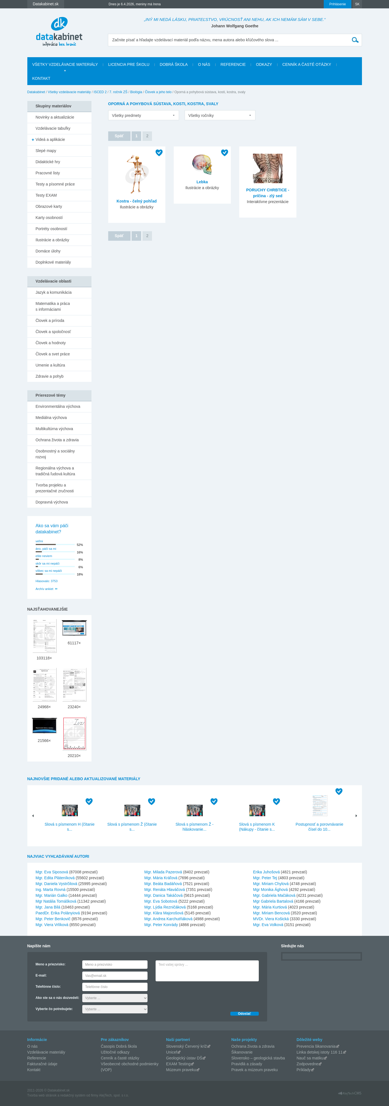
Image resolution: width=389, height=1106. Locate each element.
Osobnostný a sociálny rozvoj (55, 454)
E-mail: (41, 975)
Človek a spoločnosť (53, 331)
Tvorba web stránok (42, 1095)
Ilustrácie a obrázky (52, 240)
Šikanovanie (242, 1052)
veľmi (39, 541)
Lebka (202, 182)
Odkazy (264, 64)
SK (357, 4)
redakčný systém (72, 1095)
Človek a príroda (50, 320)
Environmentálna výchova (58, 406)
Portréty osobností (51, 228)
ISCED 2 (100, 92)
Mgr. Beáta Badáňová (163, 883)
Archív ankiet (45, 589)
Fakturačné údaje (42, 1064)
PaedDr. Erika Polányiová (58, 913)
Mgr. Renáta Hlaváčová (164, 889)
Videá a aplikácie (50, 139)
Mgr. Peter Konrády (161, 924)
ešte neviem (44, 556)
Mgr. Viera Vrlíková (52, 924)
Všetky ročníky (201, 115)
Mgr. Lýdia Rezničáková (165, 907)
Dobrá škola (174, 64)
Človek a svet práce (53, 354)
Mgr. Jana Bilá (48, 907)
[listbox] (143, 115)
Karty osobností (49, 217)
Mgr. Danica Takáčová (163, 895)
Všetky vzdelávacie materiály (65, 64)
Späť (119, 136)
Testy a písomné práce (55, 184)
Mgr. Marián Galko (51, 895)
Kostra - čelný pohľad (137, 201)
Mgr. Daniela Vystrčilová (57, 883)
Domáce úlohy (48, 251)
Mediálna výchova (51, 417)
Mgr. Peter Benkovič (53, 919)
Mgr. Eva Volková (268, 924)
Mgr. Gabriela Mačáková (274, 895)
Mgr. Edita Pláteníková (55, 878)
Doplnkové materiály (53, 262)
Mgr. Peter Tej (265, 878)
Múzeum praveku (181, 1070)
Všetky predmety (126, 115)
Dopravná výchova (52, 502)
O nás (204, 64)
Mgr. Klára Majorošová (163, 913)
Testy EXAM (46, 195)
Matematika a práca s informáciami (53, 306)
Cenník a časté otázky (306, 64)
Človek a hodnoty (51, 343)
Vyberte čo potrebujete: (54, 1009)
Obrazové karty (49, 206)
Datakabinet (36, 92)
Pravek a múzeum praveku (254, 1070)
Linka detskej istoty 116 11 (320, 1052)
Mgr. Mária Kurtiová (270, 907)
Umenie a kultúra (50, 365)
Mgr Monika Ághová (270, 889)
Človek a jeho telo (158, 92)
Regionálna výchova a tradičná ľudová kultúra (55, 471)
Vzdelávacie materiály (46, 1052)
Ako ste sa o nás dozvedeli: (57, 998)
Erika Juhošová (266, 872)
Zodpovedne (307, 1064)
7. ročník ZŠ (118, 92)
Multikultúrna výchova (54, 429)
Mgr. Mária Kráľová (160, 878)
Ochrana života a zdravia (57, 440)
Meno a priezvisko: (51, 964)
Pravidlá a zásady (246, 1064)
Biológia (136, 92)
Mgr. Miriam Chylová (271, 883)
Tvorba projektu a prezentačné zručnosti (55, 488)
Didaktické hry (48, 162)
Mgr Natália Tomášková (56, 901)
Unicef (171, 1052)
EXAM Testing (178, 1064)
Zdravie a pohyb (50, 376)
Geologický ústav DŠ (184, 1058)
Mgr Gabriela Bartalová (273, 901)
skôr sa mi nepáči (48, 563)
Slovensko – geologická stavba (258, 1058)
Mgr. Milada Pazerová (163, 872)
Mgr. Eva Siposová (52, 872)
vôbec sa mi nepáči (49, 570)
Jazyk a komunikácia (54, 292)
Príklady (304, 1070)
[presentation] (198, 995)
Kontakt (41, 78)
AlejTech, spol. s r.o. (114, 1095)
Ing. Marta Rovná (51, 889)
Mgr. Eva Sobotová (160, 901)
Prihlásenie (337, 4)
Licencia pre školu (128, 64)
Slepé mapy (46, 150)
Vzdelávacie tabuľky (53, 128)
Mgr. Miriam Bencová (271, 913)
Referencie (233, 64)
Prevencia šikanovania (316, 1046)
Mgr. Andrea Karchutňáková (168, 919)
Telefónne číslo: (48, 987)
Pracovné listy (48, 173)
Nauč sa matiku (310, 1058)
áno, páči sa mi (46, 548)
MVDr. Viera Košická (271, 919)
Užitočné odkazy (115, 1052)
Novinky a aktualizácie (55, 117)
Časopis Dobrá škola (119, 1046)
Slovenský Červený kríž (186, 1046)
